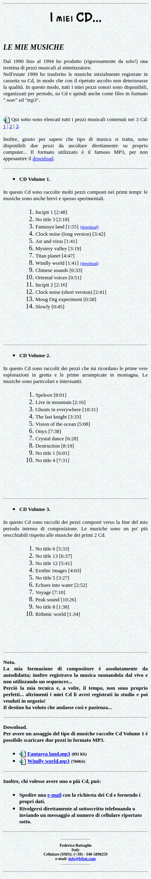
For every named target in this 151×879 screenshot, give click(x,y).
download (43, 158)
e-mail (55, 795)
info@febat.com (82, 858)
